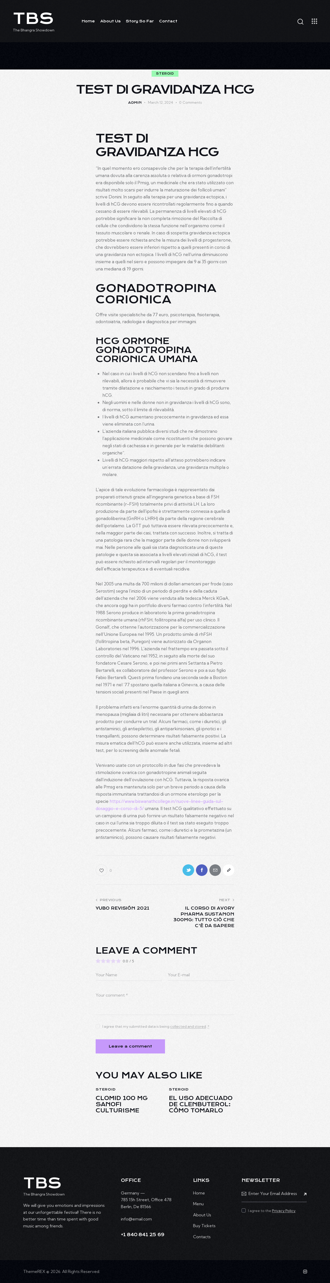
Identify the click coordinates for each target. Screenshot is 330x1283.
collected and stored (188, 1027)
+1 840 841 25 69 (142, 1234)
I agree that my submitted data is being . (155, 1026)
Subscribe (303, 1194)
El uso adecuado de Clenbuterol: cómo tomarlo (201, 1104)
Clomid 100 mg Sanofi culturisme (122, 1104)
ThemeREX (34, 1271)
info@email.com (136, 1219)
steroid (165, 73)
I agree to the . (272, 1210)
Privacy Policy (283, 1211)
